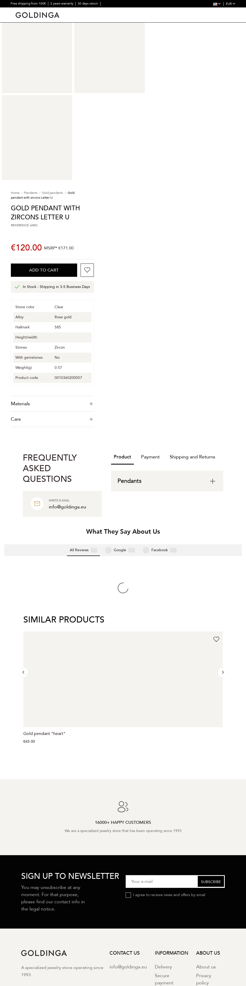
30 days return (88, 3)
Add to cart (44, 270)
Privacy (74, 920)
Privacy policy (203, 892)
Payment (150, 457)
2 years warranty (62, 3)
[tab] (52, 404)
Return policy (169, 904)
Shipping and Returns (192, 457)
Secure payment (164, 892)
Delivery (163, 879)
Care (52, 419)
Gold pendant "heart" (44, 647)
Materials (52, 403)
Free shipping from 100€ (29, 3)
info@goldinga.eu (128, 879)
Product (122, 457)
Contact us (207, 904)
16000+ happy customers (29, 11)
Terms (91, 920)
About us (206, 879)
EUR (230, 4)
